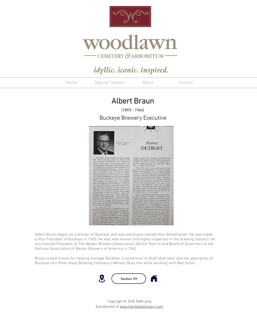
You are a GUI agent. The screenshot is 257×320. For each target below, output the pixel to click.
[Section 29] (128, 278)
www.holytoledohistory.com (141, 307)
